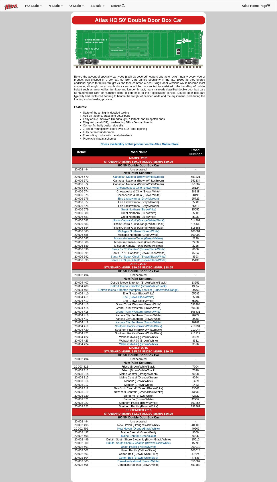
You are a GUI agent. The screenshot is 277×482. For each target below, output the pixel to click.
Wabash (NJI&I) (138, 344)
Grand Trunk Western (138, 311)
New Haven (138, 428)
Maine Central (138, 436)
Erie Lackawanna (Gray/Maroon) (138, 198)
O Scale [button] (76, 6)
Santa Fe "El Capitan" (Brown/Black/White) (138, 249)
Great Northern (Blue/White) (138, 209)
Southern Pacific (138, 326)
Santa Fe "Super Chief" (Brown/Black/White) (138, 256)
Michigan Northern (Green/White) (138, 231)
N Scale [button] (55, 6)
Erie (138, 297)
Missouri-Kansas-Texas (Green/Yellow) (138, 238)
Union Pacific (138, 446)
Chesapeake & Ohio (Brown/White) (138, 187)
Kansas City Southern (138, 322)
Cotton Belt (138, 457)
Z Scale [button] (98, 6)
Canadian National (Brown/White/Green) (138, 176)
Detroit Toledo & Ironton (138, 286)
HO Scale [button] (33, 6)
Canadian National (138, 461)
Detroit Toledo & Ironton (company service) (139, 290)
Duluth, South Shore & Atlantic (138, 443)
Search (118, 6)
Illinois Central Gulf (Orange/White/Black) (138, 220)
